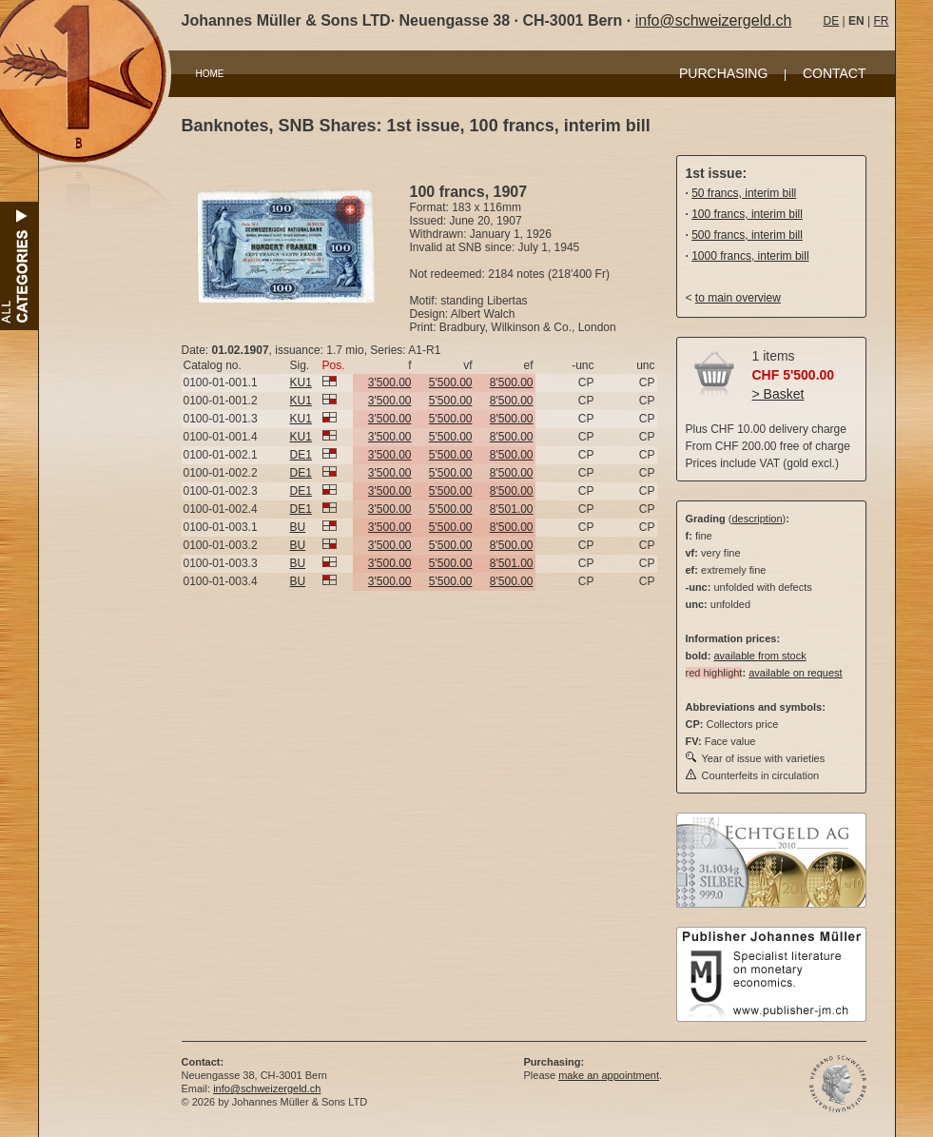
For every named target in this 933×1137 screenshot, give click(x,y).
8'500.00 (512, 382)
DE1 (301, 454)
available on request (795, 672)
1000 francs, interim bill (749, 256)
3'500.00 (390, 382)
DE (832, 21)
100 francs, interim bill (747, 214)
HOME (210, 74)
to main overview (738, 297)
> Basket (778, 394)
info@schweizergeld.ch (713, 20)
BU (298, 527)
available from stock (759, 655)
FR (880, 21)
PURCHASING (723, 73)
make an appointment (608, 1075)
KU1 (301, 382)
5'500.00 (451, 382)
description (756, 518)
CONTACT (834, 73)
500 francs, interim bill (747, 235)
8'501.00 (512, 509)
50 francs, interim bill (743, 193)
